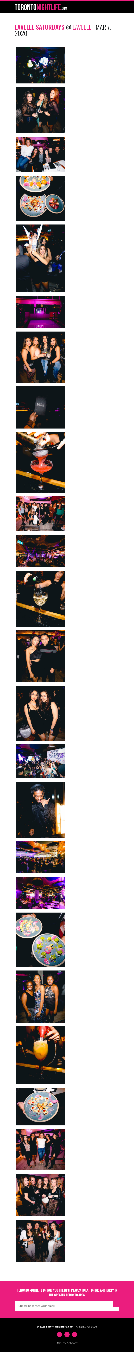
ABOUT (61, 1343)
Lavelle (81, 26)
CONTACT (72, 1343)
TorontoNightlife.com (59, 1326)
